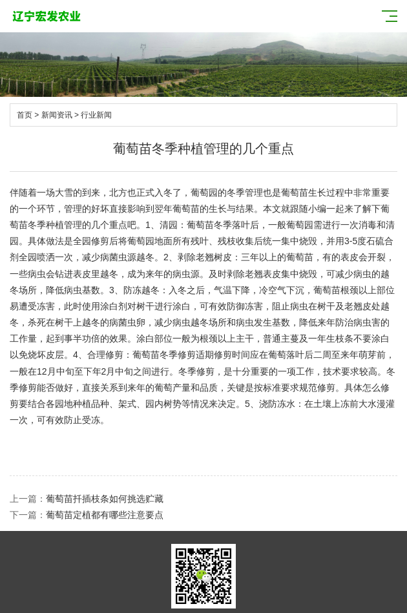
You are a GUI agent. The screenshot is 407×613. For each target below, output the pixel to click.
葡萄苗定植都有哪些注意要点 (104, 515)
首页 (24, 114)
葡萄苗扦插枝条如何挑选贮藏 (104, 499)
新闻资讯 (56, 114)
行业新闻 (96, 114)
